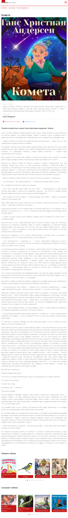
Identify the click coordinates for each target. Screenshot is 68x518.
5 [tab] (33, 480)
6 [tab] (34, 480)
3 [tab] (29, 480)
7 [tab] (36, 480)
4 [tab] (31, 480)
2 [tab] (27, 480)
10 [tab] (42, 480)
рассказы (8, 2)
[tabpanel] (8, 469)
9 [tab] (40, 480)
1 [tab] (25, 480)
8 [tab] (38, 480)
